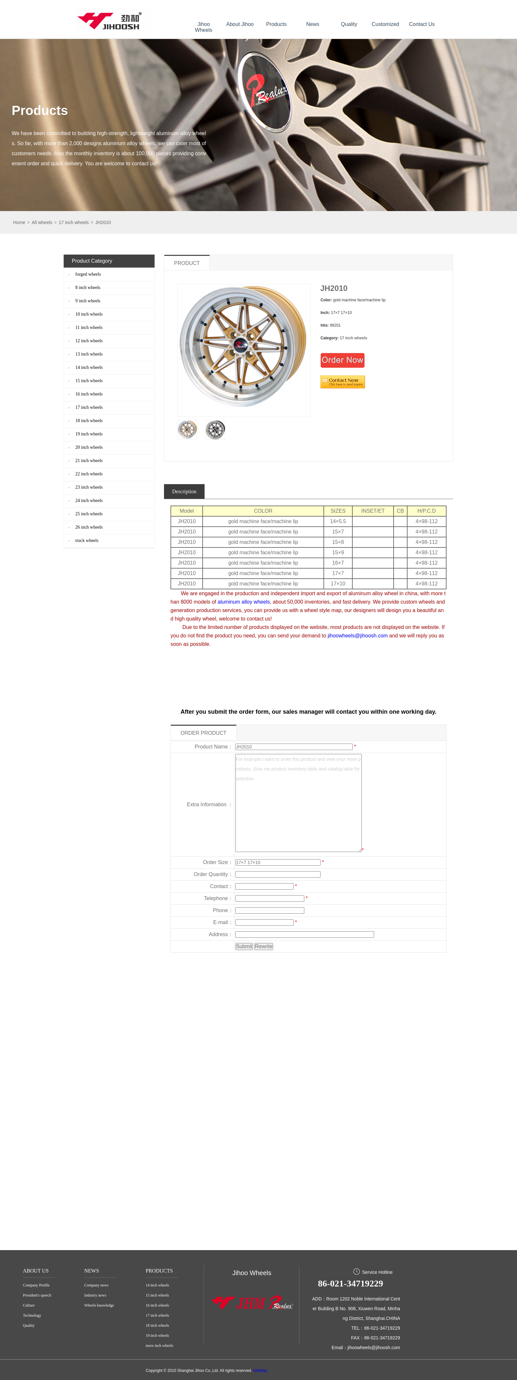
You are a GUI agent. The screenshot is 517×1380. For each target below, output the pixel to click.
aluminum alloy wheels (244, 602)
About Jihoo (240, 24)
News (312, 24)
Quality (349, 24)
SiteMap (260, 1370)
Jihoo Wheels (203, 27)
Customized (385, 24)
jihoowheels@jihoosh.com (358, 635)
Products (276, 24)
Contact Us (422, 24)
